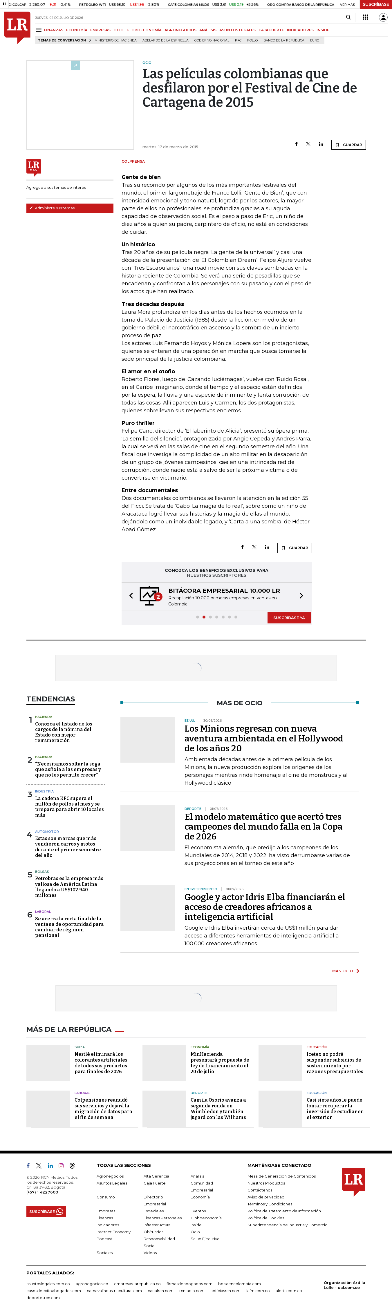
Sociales (105, 1252)
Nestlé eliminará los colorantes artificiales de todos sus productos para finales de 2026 (101, 1062)
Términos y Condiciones (270, 1204)
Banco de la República (283, 40)
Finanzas (105, 1218)
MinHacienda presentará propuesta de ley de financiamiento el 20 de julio (220, 1062)
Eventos (198, 1211)
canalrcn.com (161, 1290)
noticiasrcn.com (225, 1290)
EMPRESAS (100, 30)
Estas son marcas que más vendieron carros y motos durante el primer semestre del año (68, 847)
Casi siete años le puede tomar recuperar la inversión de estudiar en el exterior (335, 1108)
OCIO (118, 30)
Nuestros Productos (266, 1183)
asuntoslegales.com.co (48, 1283)
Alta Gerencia (156, 1176)
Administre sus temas (52, 208)
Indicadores (108, 1225)
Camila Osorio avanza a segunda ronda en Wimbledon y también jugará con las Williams (218, 1108)
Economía (200, 1047)
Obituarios (153, 1231)
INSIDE (323, 30)
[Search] (348, 17)
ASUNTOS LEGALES (237, 30)
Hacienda (43, 717)
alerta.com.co (289, 1290)
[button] (129, 596)
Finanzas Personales (163, 1218)
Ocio (195, 1231)
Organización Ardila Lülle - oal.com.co (344, 1285)
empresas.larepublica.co (137, 1283)
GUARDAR (348, 144)
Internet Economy (114, 1231)
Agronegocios (110, 1176)
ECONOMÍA (76, 30)
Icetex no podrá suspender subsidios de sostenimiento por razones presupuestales (335, 1062)
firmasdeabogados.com (189, 1283)
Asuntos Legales (112, 1183)
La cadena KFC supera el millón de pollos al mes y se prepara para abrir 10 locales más (69, 807)
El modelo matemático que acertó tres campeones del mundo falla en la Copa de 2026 (264, 827)
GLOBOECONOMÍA (144, 30)
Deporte (199, 1093)
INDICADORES (300, 30)
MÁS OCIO (342, 970)
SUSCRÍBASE (376, 4)
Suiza (80, 1047)
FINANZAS (53, 30)
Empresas (106, 1211)
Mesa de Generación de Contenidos (282, 1176)
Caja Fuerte (155, 1183)
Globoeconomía (206, 1218)
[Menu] (39, 30)
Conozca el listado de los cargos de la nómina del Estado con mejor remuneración (63, 732)
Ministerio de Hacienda (116, 40)
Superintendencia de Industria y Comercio (288, 1225)
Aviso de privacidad (266, 1197)
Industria (44, 791)
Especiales (154, 1211)
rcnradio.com (192, 1290)
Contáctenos (260, 1190)
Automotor (47, 832)
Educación (317, 1047)
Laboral (43, 912)
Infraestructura (157, 1225)
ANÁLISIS (207, 30)
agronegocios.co (92, 1283)
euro (314, 40)
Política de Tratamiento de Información (284, 1211)
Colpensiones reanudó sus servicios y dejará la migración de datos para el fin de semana (103, 1108)
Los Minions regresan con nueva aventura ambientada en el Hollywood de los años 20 (264, 738)
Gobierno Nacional (211, 40)
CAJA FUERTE (271, 30)
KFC (238, 40)
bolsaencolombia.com (239, 1283)
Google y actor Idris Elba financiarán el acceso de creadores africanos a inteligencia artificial (265, 907)
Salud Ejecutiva (205, 1238)
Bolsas (42, 872)
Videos (150, 1252)
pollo (252, 40)
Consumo (106, 1197)
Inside (196, 1225)
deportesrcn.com (43, 1297)
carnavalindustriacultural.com (114, 1290)
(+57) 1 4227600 (42, 1192)
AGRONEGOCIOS (180, 30)
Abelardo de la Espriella (165, 40)
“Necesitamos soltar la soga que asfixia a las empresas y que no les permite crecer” (68, 769)
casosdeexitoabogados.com (53, 1290)
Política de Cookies (266, 1218)
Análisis (197, 1176)
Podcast (104, 1238)
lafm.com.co (258, 1290)
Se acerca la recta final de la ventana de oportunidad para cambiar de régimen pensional (69, 927)
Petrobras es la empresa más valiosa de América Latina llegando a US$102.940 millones (69, 887)
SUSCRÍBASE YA (289, 617)
